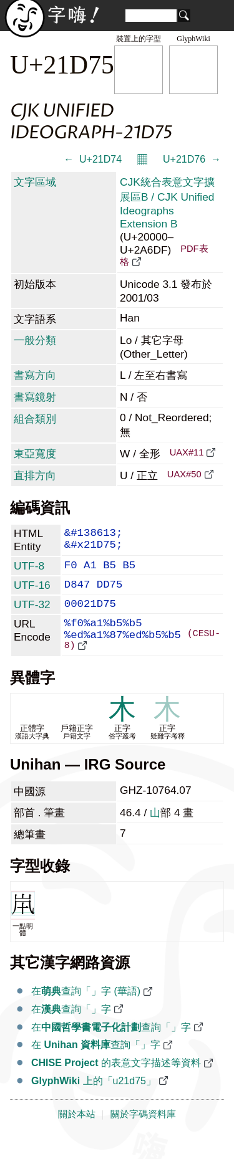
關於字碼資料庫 (143, 1135)
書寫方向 (35, 375)
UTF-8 (29, 570)
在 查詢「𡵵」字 (95, 1066)
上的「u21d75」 (93, 1102)
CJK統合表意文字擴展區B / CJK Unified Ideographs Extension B (167, 203)
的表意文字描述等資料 (116, 1084)
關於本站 (76, 1135)
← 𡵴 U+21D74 (93, 159)
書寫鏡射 (35, 397)
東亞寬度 (35, 453)
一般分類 (35, 340)
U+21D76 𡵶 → (192, 159)
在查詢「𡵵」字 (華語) (85, 1012)
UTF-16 (32, 592)
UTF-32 (32, 614)
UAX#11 (187, 452)
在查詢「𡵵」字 (71, 1030)
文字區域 (35, 182)
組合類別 (35, 419)
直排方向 (35, 475)
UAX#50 (184, 474)
